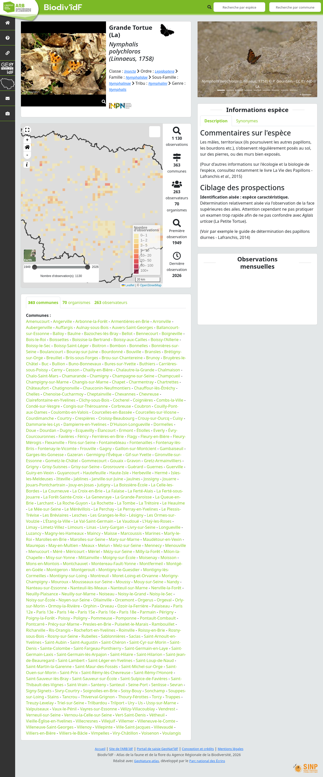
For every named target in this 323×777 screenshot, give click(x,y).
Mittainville (88, 557)
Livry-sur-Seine (141, 527)
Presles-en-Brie (97, 624)
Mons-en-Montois (42, 563)
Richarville (35, 630)
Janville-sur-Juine (107, 479)
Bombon (118, 345)
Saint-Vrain (77, 684)
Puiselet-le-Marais (131, 624)
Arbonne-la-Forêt (91, 321)
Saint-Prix (69, 672)
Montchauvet (75, 563)
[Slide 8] (284, 90)
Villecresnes (87, 721)
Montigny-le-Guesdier (119, 569)
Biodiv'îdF (63, 8)
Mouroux (59, 582)
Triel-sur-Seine (70, 703)
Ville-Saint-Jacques (133, 727)
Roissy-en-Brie (151, 630)
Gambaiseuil (171, 448)
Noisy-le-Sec (160, 594)
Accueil (94, 748)
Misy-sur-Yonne (60, 557)
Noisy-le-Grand (132, 594)
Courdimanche (40, 418)
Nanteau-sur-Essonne (46, 588)
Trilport (117, 703)
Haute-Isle (119, 473)
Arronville (162, 321)
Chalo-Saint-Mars (42, 376)
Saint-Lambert (71, 660)
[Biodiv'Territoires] (7, 83)
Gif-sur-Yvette (138, 454)
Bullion (58, 364)
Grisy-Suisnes (54, 466)
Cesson (72, 370)
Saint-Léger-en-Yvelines (110, 660)
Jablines (81, 479)
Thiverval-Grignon (98, 697)
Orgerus (145, 600)
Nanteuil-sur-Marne (129, 588)
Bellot (127, 333)
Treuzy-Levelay (40, 703)
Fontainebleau (112, 442)
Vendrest (166, 709)
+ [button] (27, 140)
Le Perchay (104, 509)
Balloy (58, 333)
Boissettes (59, 339)
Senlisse (158, 684)
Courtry (64, 418)
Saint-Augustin (84, 642)
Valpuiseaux (37, 709)
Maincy (93, 533)
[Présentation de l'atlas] (7, 37)
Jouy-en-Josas (81, 485)
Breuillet (54, 357)
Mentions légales (236, 748)
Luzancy (33, 533)
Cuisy (178, 418)
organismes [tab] (76, 302)
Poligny (80, 618)
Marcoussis (131, 533)
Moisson (168, 557)
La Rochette (102, 503)
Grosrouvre (113, 466)
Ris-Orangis (59, 630)
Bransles (153, 351)
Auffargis (64, 327)
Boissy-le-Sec (38, 345)
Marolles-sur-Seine (87, 539)
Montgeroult (83, 569)
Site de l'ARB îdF (117, 748)
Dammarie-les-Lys (43, 424)
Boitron (99, 345)
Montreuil (99, 575)
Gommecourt (94, 460)
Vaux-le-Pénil (64, 709)
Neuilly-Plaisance (42, 594)
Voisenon (150, 733)
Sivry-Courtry (67, 690)
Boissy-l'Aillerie (165, 339)
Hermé (161, 473)
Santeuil (117, 684)
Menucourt (38, 551)
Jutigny (103, 485)
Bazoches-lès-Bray (101, 333)
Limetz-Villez (52, 527)
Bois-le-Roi (36, 339)
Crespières (85, 418)
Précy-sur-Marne (63, 624)
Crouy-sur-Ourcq (153, 418)
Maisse (110, 533)
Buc (44, 364)
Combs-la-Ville (169, 400)
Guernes (155, 466)
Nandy (173, 582)
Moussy (123, 582)
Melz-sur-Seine (127, 545)
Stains (53, 697)
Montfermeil (151, 563)
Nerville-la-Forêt (166, 588)
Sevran (176, 684)
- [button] (27, 155)
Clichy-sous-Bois (94, 400)
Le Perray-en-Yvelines (138, 509)
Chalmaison (169, 370)
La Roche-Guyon (72, 503)
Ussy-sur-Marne (161, 703)
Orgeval (164, 600)
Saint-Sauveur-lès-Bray (47, 678)
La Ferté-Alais (140, 491)
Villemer (126, 721)
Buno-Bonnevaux (85, 364)
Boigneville (172, 333)
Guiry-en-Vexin (40, 473)
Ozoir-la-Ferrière (132, 606)
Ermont (126, 430)
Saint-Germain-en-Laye (146, 648)
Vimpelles (100, 733)
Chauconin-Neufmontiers (107, 388)
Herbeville (141, 473)
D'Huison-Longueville (130, 424)
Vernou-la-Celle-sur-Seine (88, 715)
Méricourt (75, 551)
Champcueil (169, 376)
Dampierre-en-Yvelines (84, 424)
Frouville (88, 448)
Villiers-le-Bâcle (73, 733)
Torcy (157, 697)
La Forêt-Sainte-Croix (63, 497)
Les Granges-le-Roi (108, 515)
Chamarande (74, 376)
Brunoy (153, 357)
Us (140, 703)
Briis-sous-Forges (82, 357)
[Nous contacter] (7, 98)
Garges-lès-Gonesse (45, 454)
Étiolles (143, 430)
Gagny (105, 448)
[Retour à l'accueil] (7, 22)
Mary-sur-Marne (124, 539)
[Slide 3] (239, 90)
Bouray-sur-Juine (82, 351)
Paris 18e (128, 612)
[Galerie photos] (7, 113)
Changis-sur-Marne (90, 382)
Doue (31, 430)
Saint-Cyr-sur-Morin (147, 642)
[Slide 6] (266, 90)
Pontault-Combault (158, 618)
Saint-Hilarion (149, 654)
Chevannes (125, 394)
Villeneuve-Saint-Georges (49, 727)
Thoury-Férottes (133, 697)
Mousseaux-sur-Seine (92, 582)
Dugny (66, 430)
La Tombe (126, 503)
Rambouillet (163, 624)
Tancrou (69, 697)
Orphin (90, 606)
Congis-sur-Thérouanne (85, 406)
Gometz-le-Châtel (61, 460)
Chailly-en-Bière (98, 370)
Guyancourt (68, 473)
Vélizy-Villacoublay (137, 709)
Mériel (94, 551)
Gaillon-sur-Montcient (135, 448)
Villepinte (104, 727)
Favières (66, 436)
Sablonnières (113, 636)
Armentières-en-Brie (130, 321)
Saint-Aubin (56, 642)
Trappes (172, 697)
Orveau (107, 606)
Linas (91, 527)
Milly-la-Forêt (148, 551)
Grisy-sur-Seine (85, 466)
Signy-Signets (38, 690)
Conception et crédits (200, 748)
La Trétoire (149, 503)
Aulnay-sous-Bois (92, 327)
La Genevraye (99, 497)
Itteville (63, 479)
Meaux (88, 545)
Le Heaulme (173, 503)
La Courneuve (56, 491)
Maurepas (35, 545)
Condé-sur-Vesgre (43, 406)
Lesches (79, 515)
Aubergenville (39, 327)
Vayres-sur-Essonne (98, 709)
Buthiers (147, 364)
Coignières (143, 400)
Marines (152, 533)
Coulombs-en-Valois (69, 412)
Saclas (134, 636)
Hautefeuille (94, 473)
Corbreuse (121, 406)
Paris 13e (45, 612)
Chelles (33, 394)
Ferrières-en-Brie (108, 436)
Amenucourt (38, 321)
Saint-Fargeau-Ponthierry (97, 648)
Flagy (132, 436)
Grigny (32, 466)
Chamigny (99, 376)
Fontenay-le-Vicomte (57, 448)
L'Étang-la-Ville (56, 521)
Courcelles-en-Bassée (112, 412)
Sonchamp (155, 690)
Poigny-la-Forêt (40, 618)
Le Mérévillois (77, 509)
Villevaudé (163, 727)
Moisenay (148, 557)
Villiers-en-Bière (41, 733)
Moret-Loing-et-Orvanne (135, 575)
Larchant (45, 503)
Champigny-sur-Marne (47, 382)
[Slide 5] (257, 90)
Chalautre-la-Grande (135, 370)
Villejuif (108, 721)
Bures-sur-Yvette (120, 364)
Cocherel (121, 400)
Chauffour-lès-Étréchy (154, 388)
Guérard (135, 466)
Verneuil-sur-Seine (43, 715)
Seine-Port (138, 684)
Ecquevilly (84, 430)
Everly (159, 430)
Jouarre (169, 479)
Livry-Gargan (112, 527)
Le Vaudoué (128, 521)
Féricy (83, 436)
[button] (27, 130)
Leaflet (128, 285)
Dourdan (48, 430)
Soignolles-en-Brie (100, 690)
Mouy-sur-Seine (149, 582)
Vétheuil (157, 715)
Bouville (133, 351)
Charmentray (141, 382)
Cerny (57, 370)
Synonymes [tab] (247, 121)
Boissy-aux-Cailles (130, 339)
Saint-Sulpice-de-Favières (144, 678)
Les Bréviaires (56, 515)
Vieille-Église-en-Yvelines (49, 721)
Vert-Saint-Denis (130, 715)
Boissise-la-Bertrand (91, 339)
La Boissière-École (131, 485)
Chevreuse (149, 394)
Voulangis (171, 733)
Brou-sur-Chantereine (122, 357)
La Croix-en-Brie (87, 491)
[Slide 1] (221, 90)
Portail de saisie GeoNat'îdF (156, 748)
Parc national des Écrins (208, 760)
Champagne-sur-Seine (133, 376)
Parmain (148, 612)
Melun (104, 545)
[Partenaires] (7, 52)
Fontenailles (140, 442)
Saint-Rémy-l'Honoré (153, 672)
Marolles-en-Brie (51, 539)
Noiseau (107, 594)
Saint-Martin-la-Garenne (49, 666)
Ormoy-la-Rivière (64, 606)
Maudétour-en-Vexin (162, 539)
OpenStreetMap (151, 285)
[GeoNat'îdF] (7, 68)
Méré (58, 551)
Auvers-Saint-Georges (132, 327)
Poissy (64, 618)
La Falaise (115, 491)
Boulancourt (51, 351)
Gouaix (116, 460)
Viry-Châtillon (125, 733)
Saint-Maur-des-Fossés (96, 666)
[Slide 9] (294, 90)
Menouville (175, 545)
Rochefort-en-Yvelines (94, 630)
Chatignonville (65, 388)
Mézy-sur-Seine (117, 551)
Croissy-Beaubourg (116, 418)
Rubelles (90, 636)
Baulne (73, 333)
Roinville (126, 630)
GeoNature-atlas (144, 760)
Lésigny (136, 515)
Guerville (174, 466)
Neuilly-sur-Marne (78, 594)
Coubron (142, 406)
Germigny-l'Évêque (104, 454)
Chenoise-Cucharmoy (63, 394)
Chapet (118, 382)
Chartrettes (167, 382)
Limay (31, 527)
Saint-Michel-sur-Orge (142, 666)
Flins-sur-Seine (81, 442)
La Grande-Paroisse (133, 497)
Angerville (62, 321)
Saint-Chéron (113, 642)
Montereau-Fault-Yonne (113, 563)
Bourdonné (112, 351)
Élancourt (107, 430)
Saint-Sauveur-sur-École (94, 678)
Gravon (134, 460)
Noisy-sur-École (40, 600)
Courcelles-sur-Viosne (156, 412)
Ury (131, 703)
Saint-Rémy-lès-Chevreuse (105, 672)
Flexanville (55, 442)
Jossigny (151, 479)
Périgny (166, 612)
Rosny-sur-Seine (62, 636)
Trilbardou (97, 703)
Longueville (169, 527)
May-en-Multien (63, 545)
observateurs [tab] (110, 302)
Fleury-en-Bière (155, 436)
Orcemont (124, 600)
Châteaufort (37, 388)
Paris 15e (86, 612)
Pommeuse (101, 618)
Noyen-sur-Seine (74, 600)
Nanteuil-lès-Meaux (88, 588)
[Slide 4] (248, 90)
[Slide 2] (230, 90)
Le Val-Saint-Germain (93, 521)
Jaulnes (133, 479)
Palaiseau (161, 606)
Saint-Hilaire (121, 654)
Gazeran (75, 454)
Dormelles (163, 424)
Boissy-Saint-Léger (71, 345)
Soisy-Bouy (131, 690)
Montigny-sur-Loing (68, 575)
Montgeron (57, 569)
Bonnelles (138, 345)
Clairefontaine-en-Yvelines (50, 400)
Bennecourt (147, 333)
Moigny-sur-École (119, 557)
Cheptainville (99, 394)
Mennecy (153, 545)
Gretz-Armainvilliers (162, 460)
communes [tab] (43, 302)
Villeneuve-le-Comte (156, 721)
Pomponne (126, 618)
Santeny (98, 684)
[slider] (87, 267)
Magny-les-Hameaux (64, 533)
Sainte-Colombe (55, 648)
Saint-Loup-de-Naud (155, 660)
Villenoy (84, 727)
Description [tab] (216, 121)
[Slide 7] (275, 90)
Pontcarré (35, 624)
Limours (75, 527)
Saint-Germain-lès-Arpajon (82, 654)
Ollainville (102, 600)
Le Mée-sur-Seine (44, 509)
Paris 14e (65, 612)
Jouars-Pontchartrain (45, 485)
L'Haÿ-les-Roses (156, 521)
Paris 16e (107, 612)
